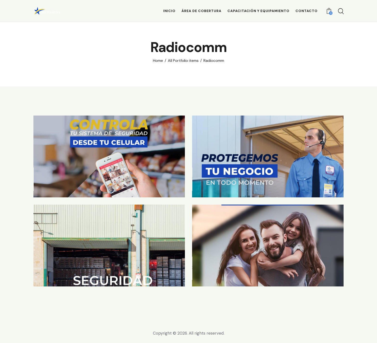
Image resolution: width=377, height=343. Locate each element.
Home (158, 60)
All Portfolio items (183, 60)
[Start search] (341, 11)
